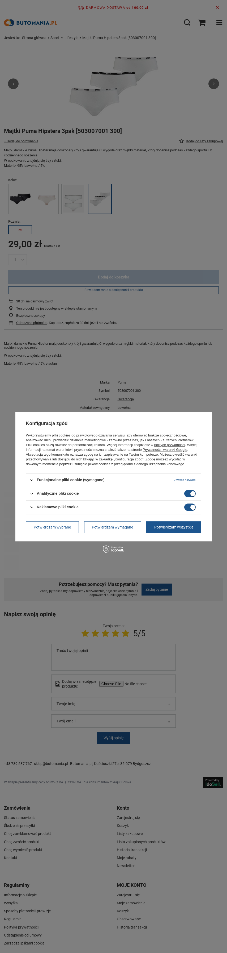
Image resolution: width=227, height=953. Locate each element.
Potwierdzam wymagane (112, 527)
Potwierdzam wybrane (52, 527)
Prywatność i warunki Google (165, 450)
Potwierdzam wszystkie (173, 527)
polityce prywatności (169, 445)
